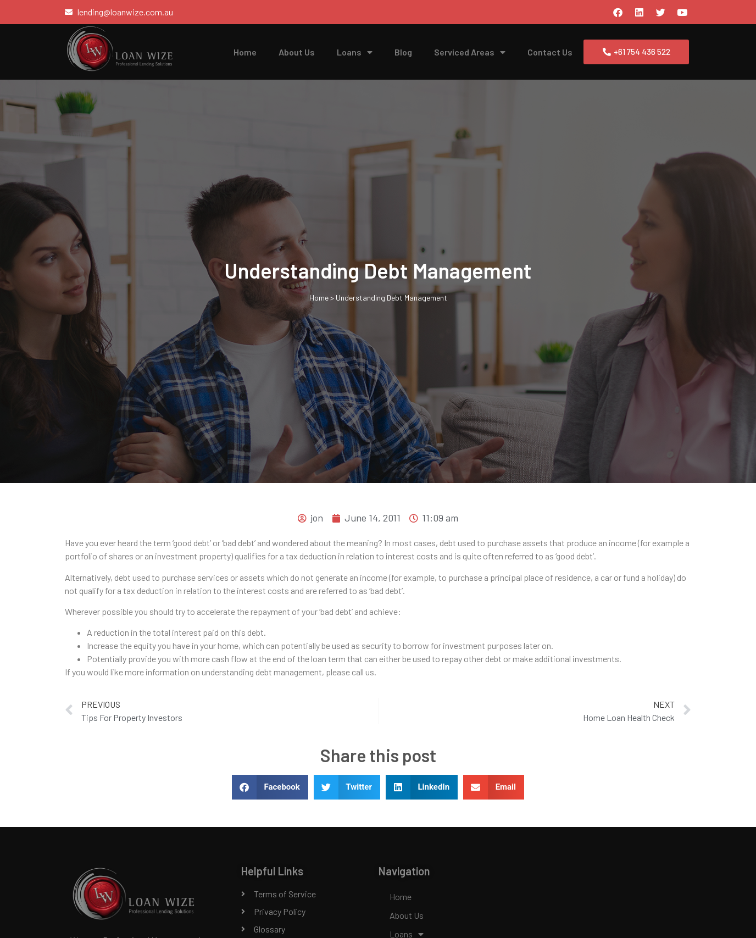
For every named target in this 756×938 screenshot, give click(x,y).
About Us (297, 52)
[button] (270, 787)
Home (245, 52)
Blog (403, 52)
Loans (355, 52)
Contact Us (549, 52)
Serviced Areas (469, 52)
